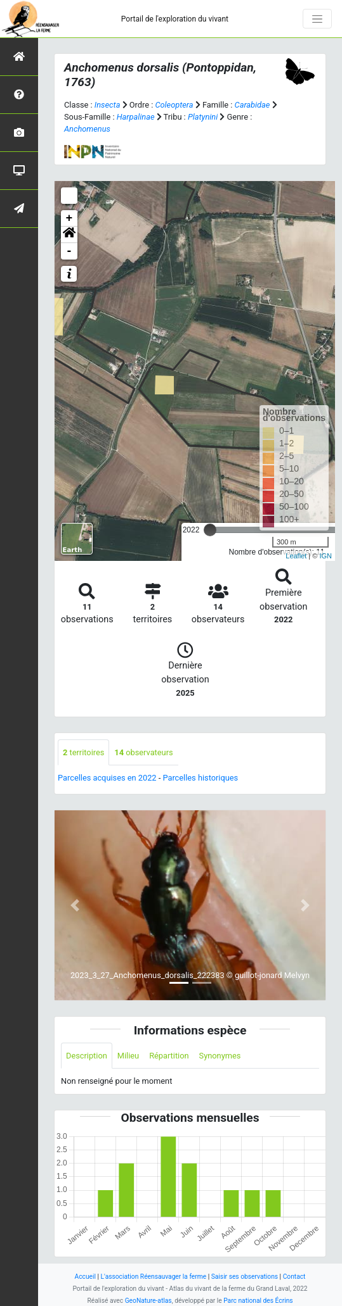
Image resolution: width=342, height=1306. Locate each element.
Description (86, 1055)
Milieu (128, 1055)
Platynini (203, 117)
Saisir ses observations (244, 1276)
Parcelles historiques (200, 777)
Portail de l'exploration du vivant (174, 19)
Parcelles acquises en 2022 (107, 777)
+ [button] (69, 218)
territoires (83, 752)
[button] (69, 235)
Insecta (108, 105)
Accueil (85, 1276)
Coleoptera (174, 105)
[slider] (210, 530)
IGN (325, 556)
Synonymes (220, 1055)
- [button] (69, 251)
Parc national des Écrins (258, 1301)
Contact (294, 1276)
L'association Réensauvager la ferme (154, 1276)
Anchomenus (87, 129)
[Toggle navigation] (317, 19)
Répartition (168, 1055)
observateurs (143, 752)
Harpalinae (136, 117)
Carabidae (252, 105)
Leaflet (296, 556)
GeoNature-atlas (148, 1301)
